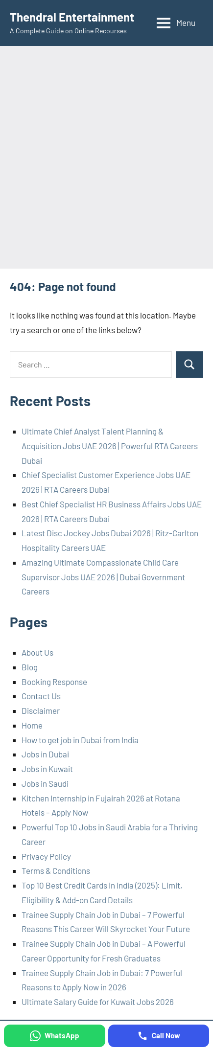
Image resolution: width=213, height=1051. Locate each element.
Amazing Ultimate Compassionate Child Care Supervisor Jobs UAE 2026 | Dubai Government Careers (103, 576)
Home (32, 725)
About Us (37, 652)
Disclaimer (41, 710)
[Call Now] (159, 1036)
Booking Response (54, 681)
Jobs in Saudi (45, 783)
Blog (30, 667)
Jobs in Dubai (45, 754)
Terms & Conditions (56, 870)
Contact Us (41, 696)
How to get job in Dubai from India (80, 740)
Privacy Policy (46, 856)
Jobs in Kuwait (47, 769)
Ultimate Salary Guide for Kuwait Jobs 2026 (98, 1001)
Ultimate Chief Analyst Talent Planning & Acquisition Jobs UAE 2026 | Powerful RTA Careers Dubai (110, 445)
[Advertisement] (106, 157)
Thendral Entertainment (72, 17)
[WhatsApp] (54, 1036)
